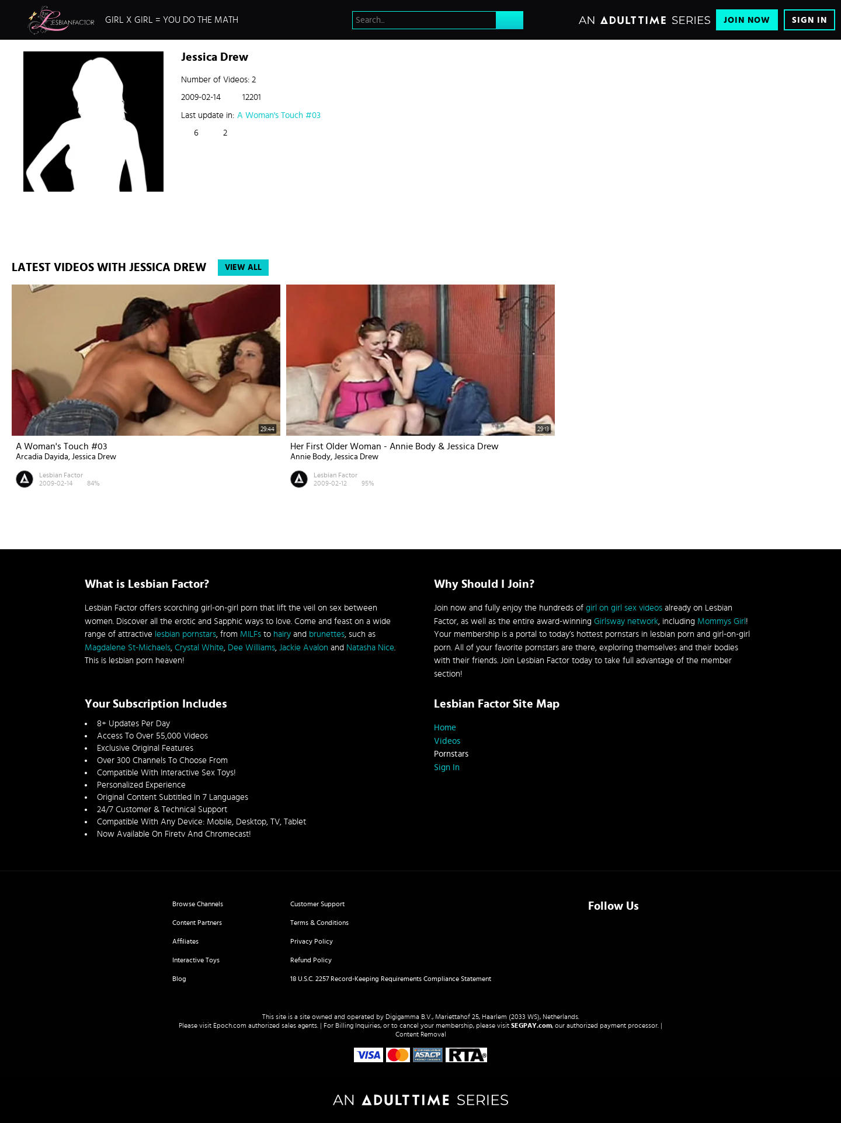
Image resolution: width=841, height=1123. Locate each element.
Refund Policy (311, 959)
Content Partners (197, 922)
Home (445, 727)
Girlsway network (626, 621)
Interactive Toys (196, 959)
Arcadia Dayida (42, 457)
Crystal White (199, 647)
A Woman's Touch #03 (279, 115)
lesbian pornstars (185, 634)
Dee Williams (251, 647)
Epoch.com (229, 1025)
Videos (447, 741)
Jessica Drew (94, 457)
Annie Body (310, 457)
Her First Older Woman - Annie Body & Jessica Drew (394, 446)
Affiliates (185, 941)
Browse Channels (197, 903)
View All (243, 268)
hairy (282, 634)
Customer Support (317, 903)
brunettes (327, 634)
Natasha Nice (370, 647)
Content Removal (420, 1034)
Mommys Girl (721, 621)
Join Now (747, 20)
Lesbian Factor (61, 475)
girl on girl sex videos (624, 608)
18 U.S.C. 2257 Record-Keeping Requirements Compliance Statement (390, 978)
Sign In (809, 20)
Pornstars (451, 754)
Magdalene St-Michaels (128, 647)
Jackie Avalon (303, 647)
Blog (179, 978)
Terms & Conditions (319, 922)
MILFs (250, 634)
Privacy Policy (311, 941)
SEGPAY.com (531, 1025)
